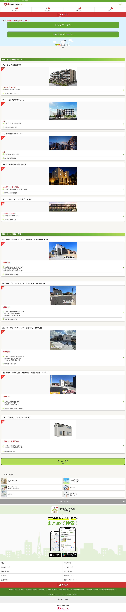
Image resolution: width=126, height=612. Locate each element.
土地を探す (4, 575)
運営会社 (75, 594)
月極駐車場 (67, 563)
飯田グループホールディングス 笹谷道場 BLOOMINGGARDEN (31, 239)
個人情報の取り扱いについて (93, 589)
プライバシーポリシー (53, 594)
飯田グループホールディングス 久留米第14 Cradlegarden (30, 283)
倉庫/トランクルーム (70, 580)
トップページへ (63, 25)
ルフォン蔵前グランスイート (12, 134)
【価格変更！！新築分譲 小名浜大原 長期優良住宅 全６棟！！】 (26, 373)
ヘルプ (61, 594)
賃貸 (2, 563)
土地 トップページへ (63, 34)
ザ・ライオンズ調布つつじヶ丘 (13, 100)
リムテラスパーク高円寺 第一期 (14, 164)
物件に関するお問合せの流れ (55, 589)
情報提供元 (66, 589)
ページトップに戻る (63, 501)
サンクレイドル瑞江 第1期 (11, 65)
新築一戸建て (5, 571)
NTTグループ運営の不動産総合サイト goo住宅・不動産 (16, 0)
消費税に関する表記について (108, 589)
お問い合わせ (68, 594)
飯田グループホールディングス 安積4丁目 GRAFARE (33, 328)
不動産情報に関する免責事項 (77, 589)
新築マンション (6, 567)
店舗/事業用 (4, 580)
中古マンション (69, 567)
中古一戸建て (68, 571)
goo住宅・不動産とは (14, 589)
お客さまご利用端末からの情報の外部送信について (33, 589)
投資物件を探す (69, 575)
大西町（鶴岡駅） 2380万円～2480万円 (16, 417)
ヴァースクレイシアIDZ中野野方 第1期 (16, 199)
